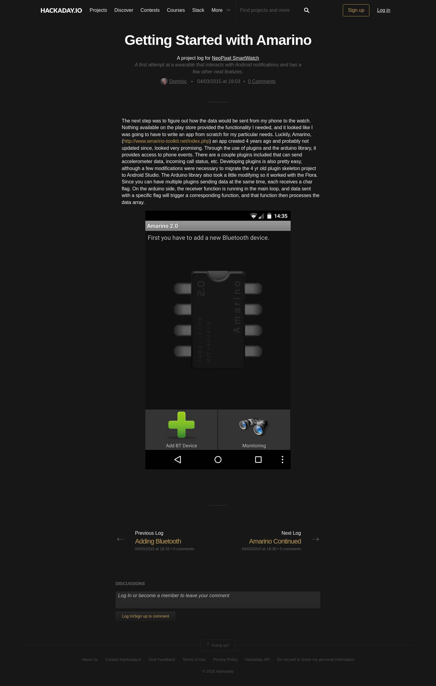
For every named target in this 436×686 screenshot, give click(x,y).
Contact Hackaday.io (123, 659)
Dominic (173, 81)
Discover (123, 10)
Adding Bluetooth (158, 541)
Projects (98, 10)
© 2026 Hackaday (218, 671)
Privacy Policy (225, 659)
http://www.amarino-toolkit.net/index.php (166, 141)
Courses (176, 10)
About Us (90, 659)
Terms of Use (194, 659)
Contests (150, 10)
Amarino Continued (275, 541)
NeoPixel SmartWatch (235, 58)
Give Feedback (162, 659)
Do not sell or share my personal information (315, 659)
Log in (383, 10)
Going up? (218, 645)
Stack (198, 10)
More (222, 10)
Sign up (356, 10)
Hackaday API (257, 659)
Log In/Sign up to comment (145, 616)
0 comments (183, 549)
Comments (262, 81)
